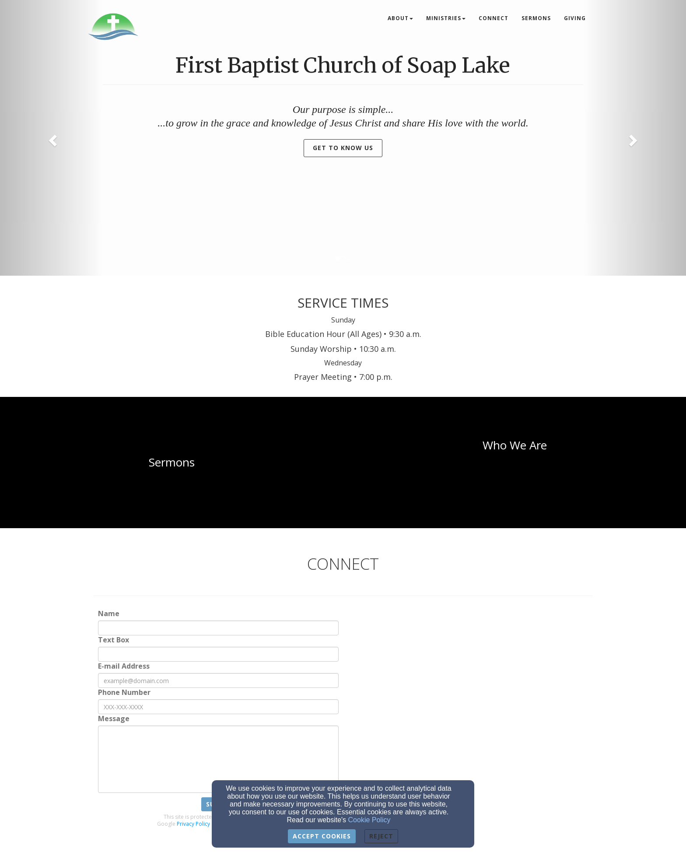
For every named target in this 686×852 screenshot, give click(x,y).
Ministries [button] (446, 18)
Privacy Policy (193, 823)
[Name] (218, 628)
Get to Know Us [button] (343, 148)
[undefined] (171, 462)
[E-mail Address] (218, 680)
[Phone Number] (218, 706)
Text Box (113, 640)
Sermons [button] (536, 18)
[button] (51, 138)
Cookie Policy (369, 820)
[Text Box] (218, 654)
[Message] (218, 759)
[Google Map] (488, 696)
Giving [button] (575, 18)
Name (108, 613)
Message (114, 718)
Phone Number (124, 692)
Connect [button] (493, 18)
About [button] (400, 18)
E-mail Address (124, 666)
